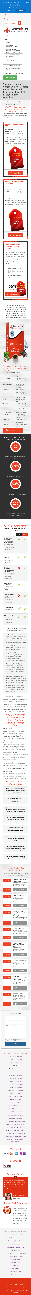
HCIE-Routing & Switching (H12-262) (13, 69)
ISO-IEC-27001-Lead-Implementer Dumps (15, 1253)
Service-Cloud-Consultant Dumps (15, 1238)
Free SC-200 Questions (15, 1106)
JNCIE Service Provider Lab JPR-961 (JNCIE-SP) (13, 59)
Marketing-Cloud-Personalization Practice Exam (19, 913)
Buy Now (21, 889)
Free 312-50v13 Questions (16, 1096)
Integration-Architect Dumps (15, 1256)
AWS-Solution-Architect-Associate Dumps (15, 1232)
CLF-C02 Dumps (15, 1259)
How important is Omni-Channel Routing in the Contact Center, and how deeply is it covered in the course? (16, 829)
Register (7, 19)
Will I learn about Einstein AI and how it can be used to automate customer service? (15, 838)
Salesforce (9, 101)
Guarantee (9, 1284)
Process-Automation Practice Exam (18, 896)
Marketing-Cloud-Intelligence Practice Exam (18, 944)
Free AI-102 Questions (15, 1093)
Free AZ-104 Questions (15, 1075)
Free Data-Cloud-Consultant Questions (15, 1133)
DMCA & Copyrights (20, 1287)
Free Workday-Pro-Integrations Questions (16, 1136)
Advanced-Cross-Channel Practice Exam (20, 880)
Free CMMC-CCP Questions (15, 1084)
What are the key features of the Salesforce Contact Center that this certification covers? (15, 819)
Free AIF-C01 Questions (15, 1087)
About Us (15, 1282)
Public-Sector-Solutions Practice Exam (19, 961)
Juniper (7, 42)
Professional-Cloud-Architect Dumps (15, 1235)
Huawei (7, 63)
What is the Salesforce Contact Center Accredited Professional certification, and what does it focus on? (15, 790)
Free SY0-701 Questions (15, 1056)
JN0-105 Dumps (15, 1262)
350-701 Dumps (15, 1250)
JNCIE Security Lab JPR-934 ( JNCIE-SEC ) (13, 55)
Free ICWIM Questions (15, 1099)
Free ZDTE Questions (15, 1066)
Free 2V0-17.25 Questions (15, 1081)
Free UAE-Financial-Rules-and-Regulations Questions (15, 1140)
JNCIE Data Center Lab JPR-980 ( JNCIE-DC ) (12, 46)
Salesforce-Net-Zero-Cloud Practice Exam (19, 929)
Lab (6, 39)
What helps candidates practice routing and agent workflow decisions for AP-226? (15, 857)
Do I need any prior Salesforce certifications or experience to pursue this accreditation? (15, 800)
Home (6, 35)
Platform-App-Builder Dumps (15, 1241)
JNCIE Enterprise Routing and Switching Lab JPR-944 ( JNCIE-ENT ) (13, 51)
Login (7, 15)
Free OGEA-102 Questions (16, 1112)
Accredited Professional (19, 101)
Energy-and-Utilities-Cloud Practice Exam (19, 994)
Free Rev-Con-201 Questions (15, 1059)
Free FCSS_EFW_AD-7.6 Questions (15, 1127)
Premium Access (10, 77)
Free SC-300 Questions (15, 1109)
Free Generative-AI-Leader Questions (15, 1124)
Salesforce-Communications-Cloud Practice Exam (19, 978)
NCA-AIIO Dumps (15, 1275)
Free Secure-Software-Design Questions (15, 1130)
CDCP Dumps (15, 1265)
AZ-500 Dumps (15, 1244)
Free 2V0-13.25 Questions (15, 1063)
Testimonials (20, 73)
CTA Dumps (15, 1268)
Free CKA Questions (15, 1103)
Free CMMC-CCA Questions (15, 1090)
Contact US (9, 1287)
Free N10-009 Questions (15, 1069)
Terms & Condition (20, 1284)
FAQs (22, 1282)
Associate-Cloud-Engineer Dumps (15, 1247)
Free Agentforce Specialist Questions (15, 1121)
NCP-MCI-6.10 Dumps (15, 1271)
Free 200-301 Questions (15, 1072)
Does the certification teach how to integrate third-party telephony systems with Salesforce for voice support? (15, 848)
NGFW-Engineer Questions (15, 1115)
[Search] (19, 23)
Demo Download (13, 430)
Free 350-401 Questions (15, 1078)
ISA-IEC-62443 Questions (15, 1118)
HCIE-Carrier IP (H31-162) (13, 65)
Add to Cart (17, 173)
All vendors (9, 73)
